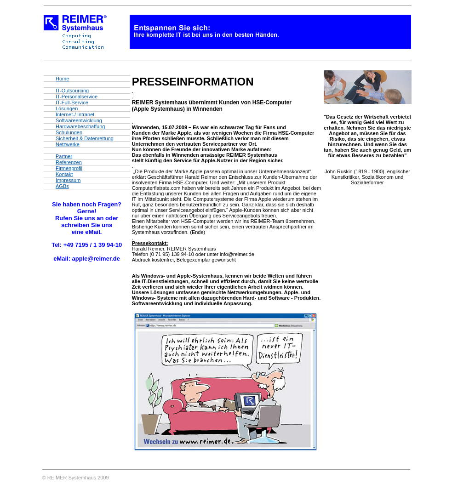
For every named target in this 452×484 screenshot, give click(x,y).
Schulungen (69, 132)
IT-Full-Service (72, 102)
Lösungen (67, 108)
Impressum (68, 180)
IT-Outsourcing (72, 90)
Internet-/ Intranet (75, 114)
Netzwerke (68, 144)
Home (62, 78)
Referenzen (69, 162)
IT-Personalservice (76, 96)
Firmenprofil (69, 168)
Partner (64, 156)
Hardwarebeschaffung (80, 126)
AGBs (62, 186)
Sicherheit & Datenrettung (85, 138)
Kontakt (64, 174)
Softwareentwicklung (79, 120)
